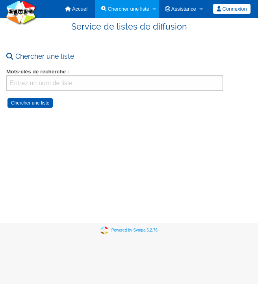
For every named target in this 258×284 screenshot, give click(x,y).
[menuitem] (77, 9)
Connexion (232, 9)
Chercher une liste (125, 9)
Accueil (77, 9)
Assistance (180, 9)
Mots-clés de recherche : (37, 72)
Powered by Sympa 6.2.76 (134, 230)
